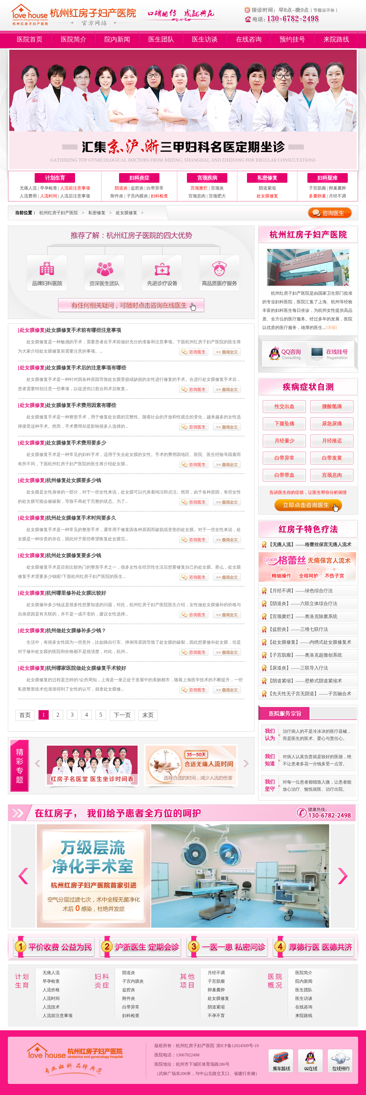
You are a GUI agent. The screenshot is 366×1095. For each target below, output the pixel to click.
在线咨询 (249, 39)
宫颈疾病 (207, 178)
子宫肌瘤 (317, 188)
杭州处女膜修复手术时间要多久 (81, 518)
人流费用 (28, 195)
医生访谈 (205, 39)
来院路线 (336, 39)
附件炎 (116, 195)
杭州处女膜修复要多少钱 (73, 555)
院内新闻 (117, 39)
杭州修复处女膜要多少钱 (73, 480)
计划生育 (55, 178)
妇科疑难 (327, 178)
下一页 (122, 715)
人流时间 (51, 998)
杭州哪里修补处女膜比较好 (76, 593)
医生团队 (161, 39)
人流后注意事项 (75, 195)
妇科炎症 (139, 178)
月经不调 (337, 195)
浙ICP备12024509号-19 (237, 1045)
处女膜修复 (126, 212)
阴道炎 (128, 972)
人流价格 (51, 989)
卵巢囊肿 (337, 188)
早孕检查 (48, 188)
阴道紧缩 (267, 188)
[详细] (331, 327)
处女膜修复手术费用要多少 (76, 443)
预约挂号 (292, 39)
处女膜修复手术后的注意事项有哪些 (86, 367)
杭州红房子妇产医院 (58, 212)
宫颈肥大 (217, 195)
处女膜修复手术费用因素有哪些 (81, 405)
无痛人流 (28, 188)
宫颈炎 (217, 188)
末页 (148, 715)
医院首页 (30, 39)
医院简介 (73, 39)
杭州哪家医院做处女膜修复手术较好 (86, 668)
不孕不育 (216, 1015)
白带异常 (155, 188)
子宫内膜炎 (137, 195)
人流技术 (51, 1007)
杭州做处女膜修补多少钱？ (76, 630)
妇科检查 (130, 1015)
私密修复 (267, 178)
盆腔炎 (137, 188)
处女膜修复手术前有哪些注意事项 (83, 330)
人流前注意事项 (58, 1015)
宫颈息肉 (197, 195)
